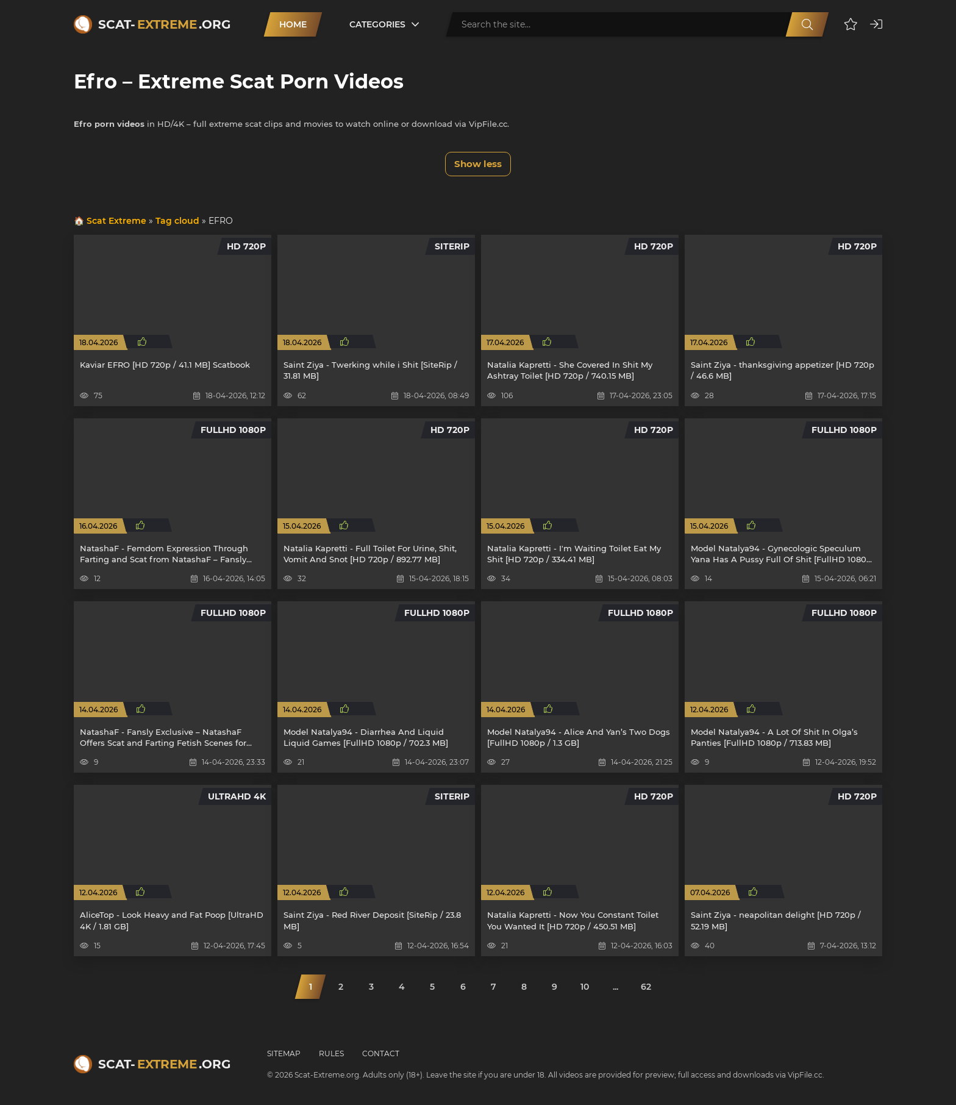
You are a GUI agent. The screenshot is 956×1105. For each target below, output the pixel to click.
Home (293, 24)
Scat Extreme (116, 220)
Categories (377, 24)
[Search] (807, 24)
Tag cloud (177, 220)
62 (646, 986)
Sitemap (284, 1053)
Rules (331, 1053)
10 (584, 986)
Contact (380, 1053)
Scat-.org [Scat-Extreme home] (164, 24)
